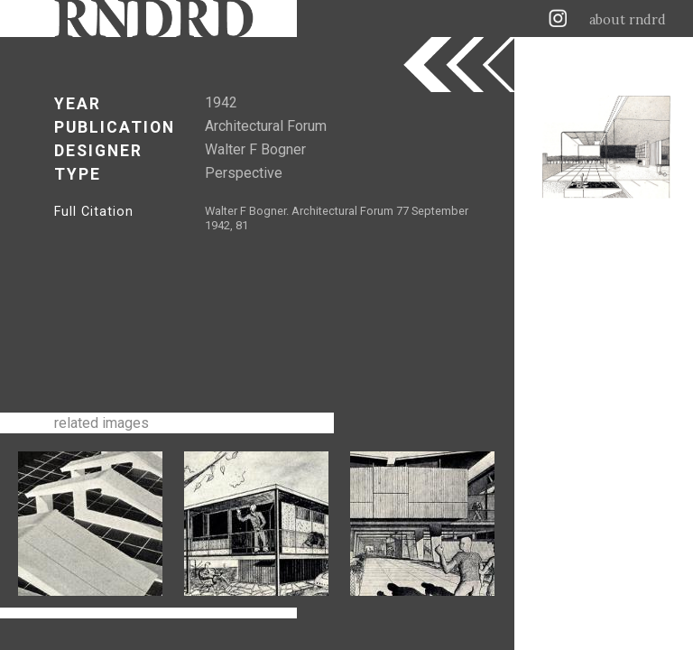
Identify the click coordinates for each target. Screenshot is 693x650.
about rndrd (627, 20)
